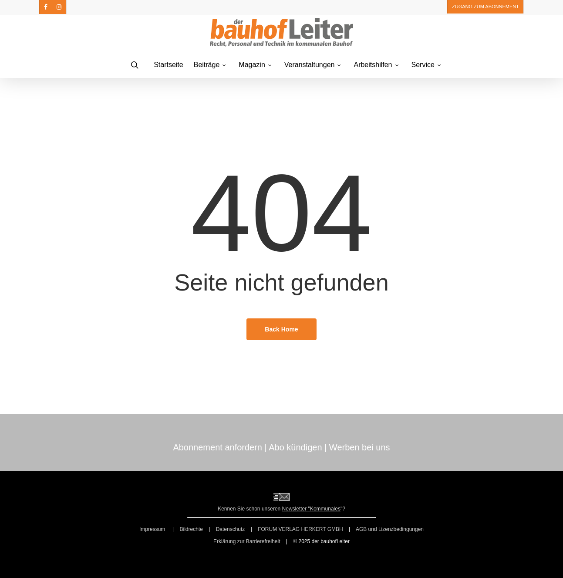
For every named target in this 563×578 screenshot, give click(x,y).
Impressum (153, 529)
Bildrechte (190, 529)
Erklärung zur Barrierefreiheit (246, 541)
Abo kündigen (295, 447)
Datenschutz (230, 529)
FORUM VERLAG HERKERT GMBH (300, 529)
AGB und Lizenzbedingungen (390, 529)
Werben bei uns (359, 447)
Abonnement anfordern (217, 447)
